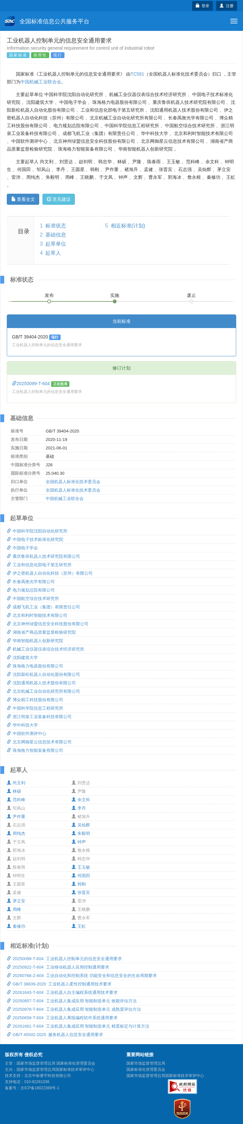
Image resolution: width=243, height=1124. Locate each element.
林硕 (14, 791)
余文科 (81, 799)
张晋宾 (81, 892)
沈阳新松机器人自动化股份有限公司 (43, 674)
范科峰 (16, 799)
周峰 (14, 909)
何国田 (81, 875)
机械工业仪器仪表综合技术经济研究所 (45, 649)
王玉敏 (81, 867)
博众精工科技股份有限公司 (35, 699)
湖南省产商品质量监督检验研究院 (41, 632)
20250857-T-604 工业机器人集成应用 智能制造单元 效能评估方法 (72, 1000)
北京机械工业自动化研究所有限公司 (43, 691)
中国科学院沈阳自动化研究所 (37, 531)
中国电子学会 (22, 547)
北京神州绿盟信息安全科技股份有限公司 (47, 623)
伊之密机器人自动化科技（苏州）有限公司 (50, 573)
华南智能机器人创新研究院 (35, 640)
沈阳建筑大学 (22, 657)
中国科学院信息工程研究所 (35, 708)
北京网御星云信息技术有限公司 (39, 741)
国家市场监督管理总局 (145, 1063)
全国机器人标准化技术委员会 (73, 481)
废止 (191, 295)
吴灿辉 (81, 825)
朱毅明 (81, 833)
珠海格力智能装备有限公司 (35, 750)
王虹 (79, 926)
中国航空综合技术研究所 (33, 598)
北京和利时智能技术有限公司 (37, 615)
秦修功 (16, 926)
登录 (203, 6)
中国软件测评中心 (26, 733)
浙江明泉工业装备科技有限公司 (39, 716)
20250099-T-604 (31, 383)
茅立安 (16, 900)
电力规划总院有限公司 (31, 590)
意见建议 (59, 199)
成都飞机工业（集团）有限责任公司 (43, 607)
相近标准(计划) (128, 225)
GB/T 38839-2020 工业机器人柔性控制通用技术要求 (59, 984)
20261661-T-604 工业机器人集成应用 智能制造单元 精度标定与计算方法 (78, 1026)
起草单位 (55, 244)
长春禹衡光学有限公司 (31, 581)
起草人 (53, 253)
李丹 (79, 808)
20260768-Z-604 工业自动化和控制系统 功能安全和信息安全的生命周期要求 (82, 975)
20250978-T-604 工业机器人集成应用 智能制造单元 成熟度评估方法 (74, 1009)
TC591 (137, 74)
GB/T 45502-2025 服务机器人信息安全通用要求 (55, 1034)
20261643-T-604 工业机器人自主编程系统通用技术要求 (62, 992)
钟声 (79, 841)
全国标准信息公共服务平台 (47, 21)
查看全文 (23, 199)
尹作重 (16, 816)
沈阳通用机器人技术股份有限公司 (41, 682)
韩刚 (79, 884)
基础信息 (55, 235)
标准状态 (55, 225)
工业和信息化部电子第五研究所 (39, 564)
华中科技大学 (22, 725)
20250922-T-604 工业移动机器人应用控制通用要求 (58, 967)
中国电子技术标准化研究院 (35, 539)
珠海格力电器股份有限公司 (35, 666)
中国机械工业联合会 (40, 81)
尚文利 (16, 782)
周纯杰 (16, 833)
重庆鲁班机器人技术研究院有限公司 (43, 556)
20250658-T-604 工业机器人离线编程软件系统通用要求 (62, 1017)
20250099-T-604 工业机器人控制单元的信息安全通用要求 (64, 958)
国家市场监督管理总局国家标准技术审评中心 (165, 1075)
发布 (49, 295)
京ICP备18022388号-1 (39, 1088)
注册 (227, 6)
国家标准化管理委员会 (145, 1069)
